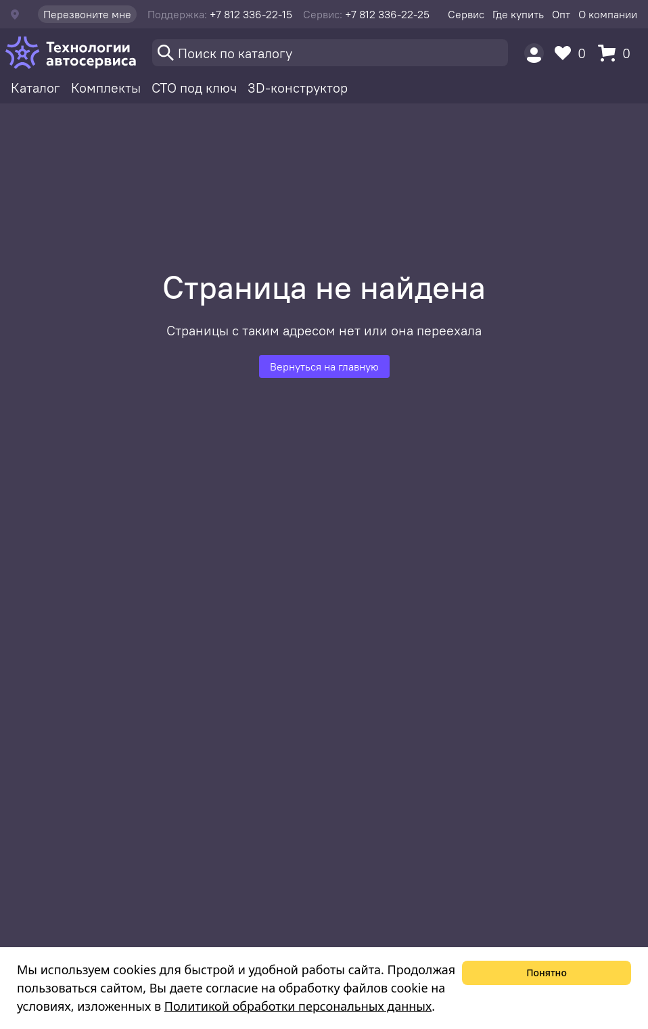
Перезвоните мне (87, 14)
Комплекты (106, 87)
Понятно (546, 972)
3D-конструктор (298, 87)
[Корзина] (617, 53)
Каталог (35, 87)
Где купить (518, 14)
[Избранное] (574, 53)
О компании (607, 14)
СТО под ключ (194, 87)
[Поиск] (330, 52)
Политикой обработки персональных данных (298, 1006)
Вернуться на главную (324, 366)
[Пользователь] (534, 53)
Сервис (466, 14)
